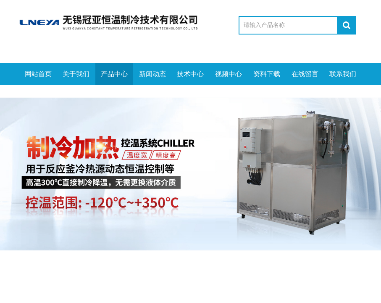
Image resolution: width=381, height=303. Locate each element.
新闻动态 (152, 73)
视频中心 (228, 73)
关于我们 (76, 73)
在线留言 (305, 73)
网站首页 (38, 73)
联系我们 (342, 73)
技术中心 (190, 73)
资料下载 (266, 73)
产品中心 (114, 73)
